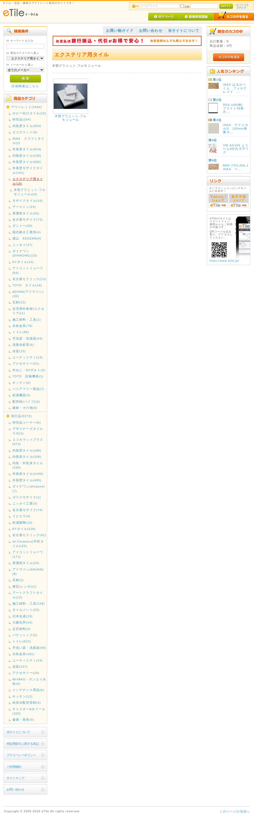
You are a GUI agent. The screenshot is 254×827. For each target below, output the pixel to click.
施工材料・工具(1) (26, 319)
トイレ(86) (20, 332)
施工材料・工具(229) (28, 603)
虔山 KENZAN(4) (26, 238)
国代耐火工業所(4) (26, 232)
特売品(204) (21, 119)
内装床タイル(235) (26, 155)
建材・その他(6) (25, 407)
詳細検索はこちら (25, 86)
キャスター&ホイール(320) (28, 711)
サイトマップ (15, 778)
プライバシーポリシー (21, 755)
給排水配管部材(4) (26, 702)
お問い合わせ (15, 789)
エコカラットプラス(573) (27, 442)
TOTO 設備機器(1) (28, 376)
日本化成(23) (22, 616)
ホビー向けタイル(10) (29, 113)
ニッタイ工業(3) (25, 503)
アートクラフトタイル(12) (27, 595)
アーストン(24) (24, 206)
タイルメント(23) (25, 609)
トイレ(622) (21, 641)
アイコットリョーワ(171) (27, 554)
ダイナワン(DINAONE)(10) (24, 253)
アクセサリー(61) (25, 363)
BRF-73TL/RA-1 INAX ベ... (237, 167)
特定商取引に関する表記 (22, 743)
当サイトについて (18, 732)
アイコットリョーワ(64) (27, 270)
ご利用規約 (13, 766)
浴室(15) (19, 351)
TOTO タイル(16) (27, 285)
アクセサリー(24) (25, 672)
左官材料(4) (21, 628)
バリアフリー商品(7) (28, 388)
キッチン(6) (21, 382)
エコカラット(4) (25, 132)
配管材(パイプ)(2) (26, 401)
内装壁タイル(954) (26, 125)
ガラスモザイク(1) (26, 497)
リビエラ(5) (21, 516)
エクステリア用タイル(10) (27, 181)
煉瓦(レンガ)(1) (24, 586)
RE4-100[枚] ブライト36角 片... (235, 108)
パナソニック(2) (25, 635)
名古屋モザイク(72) (27, 219)
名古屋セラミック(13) (29, 279)
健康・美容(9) (23, 719)
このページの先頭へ (235, 811)
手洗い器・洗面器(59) (29, 647)
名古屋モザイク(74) (27, 510)
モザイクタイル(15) (27, 200)
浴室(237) (20, 666)
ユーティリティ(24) (27, 660)
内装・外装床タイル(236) (27, 465)
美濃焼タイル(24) (25, 563)
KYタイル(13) (23, 262)
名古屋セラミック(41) (29, 535)
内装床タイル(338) (26, 456)
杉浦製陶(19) (22, 522)
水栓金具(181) (23, 654)
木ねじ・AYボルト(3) (28, 370)
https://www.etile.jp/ (224, 260)
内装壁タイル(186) (26, 450)
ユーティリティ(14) (27, 357)
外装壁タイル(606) (26, 161)
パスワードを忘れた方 (241, 6)
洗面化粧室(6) (23, 344)
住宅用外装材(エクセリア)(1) (28, 311)
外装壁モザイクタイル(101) (27, 170)
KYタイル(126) (24, 528)
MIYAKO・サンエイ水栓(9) (29, 681)
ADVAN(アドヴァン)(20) (28, 294)
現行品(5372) (21, 416)
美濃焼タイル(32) (25, 213)
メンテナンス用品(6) (28, 689)
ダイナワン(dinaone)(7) (28, 488)
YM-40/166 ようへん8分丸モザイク (236, 149)
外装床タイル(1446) (27, 473)
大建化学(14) (22, 622)
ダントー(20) (22, 225)
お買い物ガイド (119, 30)
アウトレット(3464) (26, 107)
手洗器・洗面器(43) (27, 338)
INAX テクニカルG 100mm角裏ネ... (235, 128)
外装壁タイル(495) (26, 480)
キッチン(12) (22, 696)
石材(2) (18, 580)
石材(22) (19, 302)
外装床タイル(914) (26, 149)
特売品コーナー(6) (26, 422)
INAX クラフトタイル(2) (28, 141)
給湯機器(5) (21, 395)
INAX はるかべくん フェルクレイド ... (235, 88)
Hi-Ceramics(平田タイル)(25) (28, 543)
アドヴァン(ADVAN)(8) (28, 571)
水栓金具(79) (22, 325)
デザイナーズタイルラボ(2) (27, 431)
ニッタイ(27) (22, 244)
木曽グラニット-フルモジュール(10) (30, 192)
